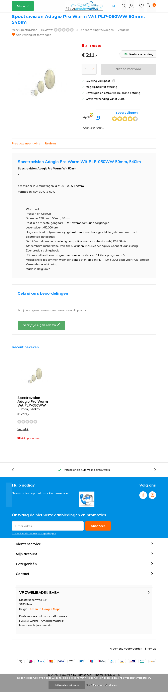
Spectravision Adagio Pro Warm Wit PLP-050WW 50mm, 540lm (32, 406)
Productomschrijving (26, 146)
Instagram (152, 497)
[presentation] (15, 473)
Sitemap (150, 651)
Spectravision (28, 33)
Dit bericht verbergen (67, 684)
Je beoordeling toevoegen (96, 33)
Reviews (50, 146)
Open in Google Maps (45, 612)
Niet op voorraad (128, 72)
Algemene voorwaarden (126, 651)
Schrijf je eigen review (41, 328)
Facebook (143, 497)
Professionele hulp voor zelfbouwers (86, 473)
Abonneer (98, 529)
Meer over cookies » (105, 684)
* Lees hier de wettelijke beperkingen (34, 536)
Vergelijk (123, 33)
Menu (21, 6)
